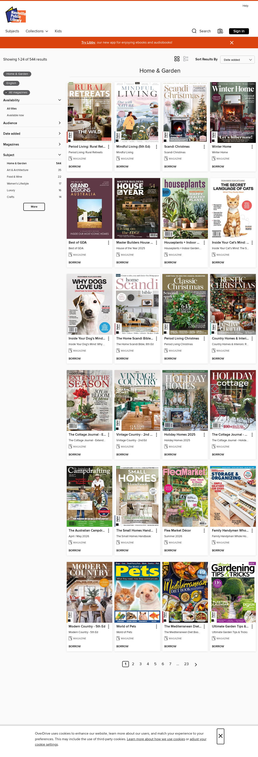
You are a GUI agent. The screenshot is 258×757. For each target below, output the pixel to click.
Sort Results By (206, 59)
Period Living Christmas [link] (181, 339)
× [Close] (220, 736)
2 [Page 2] (133, 664)
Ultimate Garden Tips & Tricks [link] (231, 627)
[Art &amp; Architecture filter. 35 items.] (34, 170)
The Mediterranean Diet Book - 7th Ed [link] (183, 627)
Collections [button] (37, 31)
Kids (58, 31)
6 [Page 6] (163, 664)
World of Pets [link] (126, 627)
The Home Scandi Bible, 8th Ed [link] (135, 339)
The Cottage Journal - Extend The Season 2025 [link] (87, 435)
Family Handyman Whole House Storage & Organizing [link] (231, 531)
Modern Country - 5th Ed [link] (87, 627)
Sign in (239, 31)
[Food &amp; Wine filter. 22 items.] (34, 177)
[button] (201, 32)
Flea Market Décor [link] (177, 531)
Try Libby (88, 42)
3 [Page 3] (140, 664)
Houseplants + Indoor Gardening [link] (183, 243)
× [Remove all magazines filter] (6, 92)
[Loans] (220, 32)
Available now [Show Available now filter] (15, 115)
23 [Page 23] (186, 664)
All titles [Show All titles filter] (12, 109)
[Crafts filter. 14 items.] (34, 197)
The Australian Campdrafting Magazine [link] (87, 531)
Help (245, 6)
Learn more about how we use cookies (156, 739)
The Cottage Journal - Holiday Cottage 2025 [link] (231, 435)
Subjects (12, 31)
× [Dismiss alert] (232, 42)
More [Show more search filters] (34, 207)
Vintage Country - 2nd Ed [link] (135, 435)
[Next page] (196, 664)
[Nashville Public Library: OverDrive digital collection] (16, 15)
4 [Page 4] (148, 664)
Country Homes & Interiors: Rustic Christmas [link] (231, 339)
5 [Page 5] (155, 664)
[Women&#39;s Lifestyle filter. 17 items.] (34, 183)
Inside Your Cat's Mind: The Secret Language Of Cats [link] (231, 243)
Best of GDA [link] (78, 243)
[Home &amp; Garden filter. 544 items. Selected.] (34, 163)
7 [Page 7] (170, 664)
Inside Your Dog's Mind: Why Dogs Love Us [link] (87, 339)
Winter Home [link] (221, 147)
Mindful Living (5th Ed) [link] (133, 147)
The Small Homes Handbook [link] (135, 531)
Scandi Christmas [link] (177, 147)
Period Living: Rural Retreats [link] (87, 147)
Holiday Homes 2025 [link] (179, 435)
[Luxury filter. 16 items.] (34, 190)
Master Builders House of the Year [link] (135, 243)
